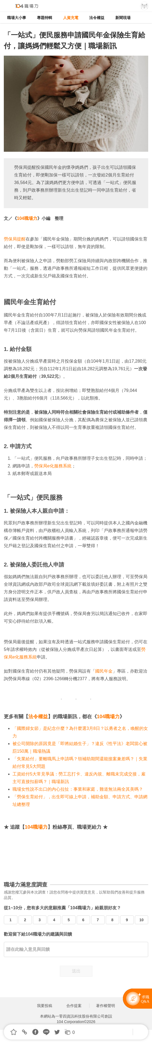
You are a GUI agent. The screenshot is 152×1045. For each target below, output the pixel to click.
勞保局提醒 (15, 239)
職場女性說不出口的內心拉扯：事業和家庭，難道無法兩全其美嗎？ (78, 789)
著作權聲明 (105, 1005)
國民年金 (104, 671)
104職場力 (27, 218)
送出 (76, 971)
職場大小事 (16, 17)
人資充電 (70, 17)
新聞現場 (123, 17)
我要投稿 (44, 1005)
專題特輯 (44, 17)
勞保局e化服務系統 (53, 466)
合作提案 (74, 1005)
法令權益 (96, 17)
